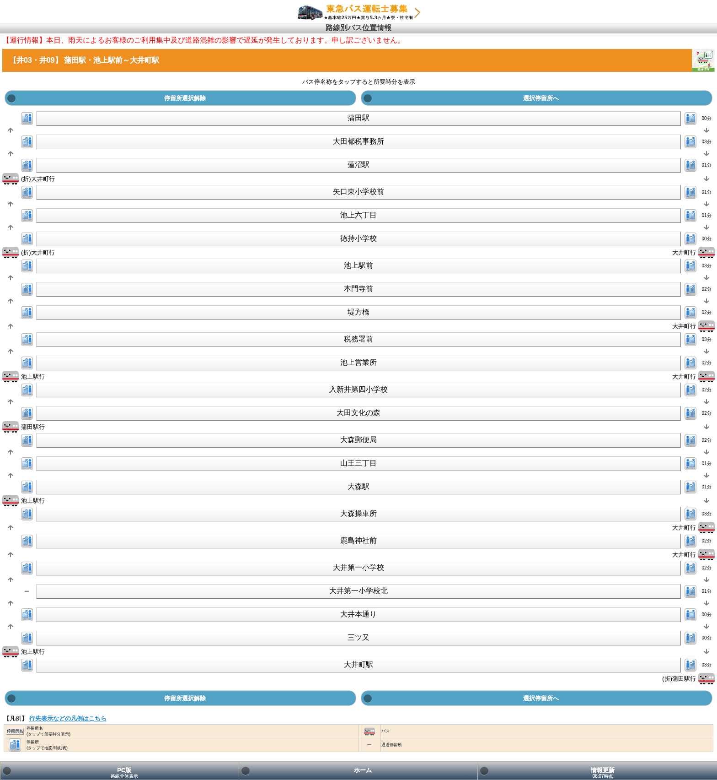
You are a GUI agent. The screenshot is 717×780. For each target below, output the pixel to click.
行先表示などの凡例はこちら (68, 718)
